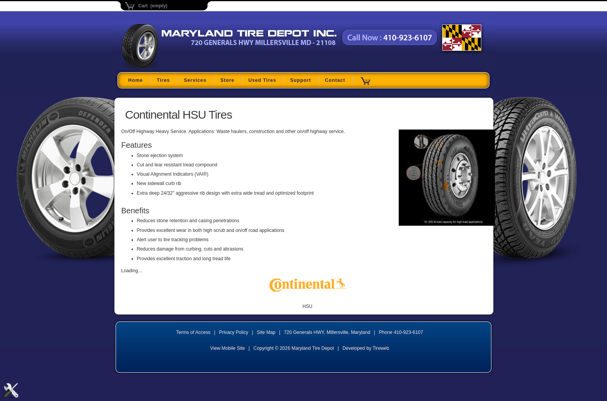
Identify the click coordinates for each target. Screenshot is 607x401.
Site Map (266, 332)
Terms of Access (193, 332)
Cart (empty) (153, 6)
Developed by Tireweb (365, 348)
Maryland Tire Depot (170, 67)
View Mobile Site (227, 348)
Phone (401, 332)
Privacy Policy (234, 332)
